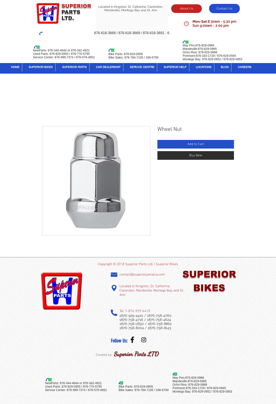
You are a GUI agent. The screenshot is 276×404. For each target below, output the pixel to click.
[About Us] (186, 8)
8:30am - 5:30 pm (222, 21)
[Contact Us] (224, 8)
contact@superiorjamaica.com (142, 275)
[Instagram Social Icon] (144, 340)
